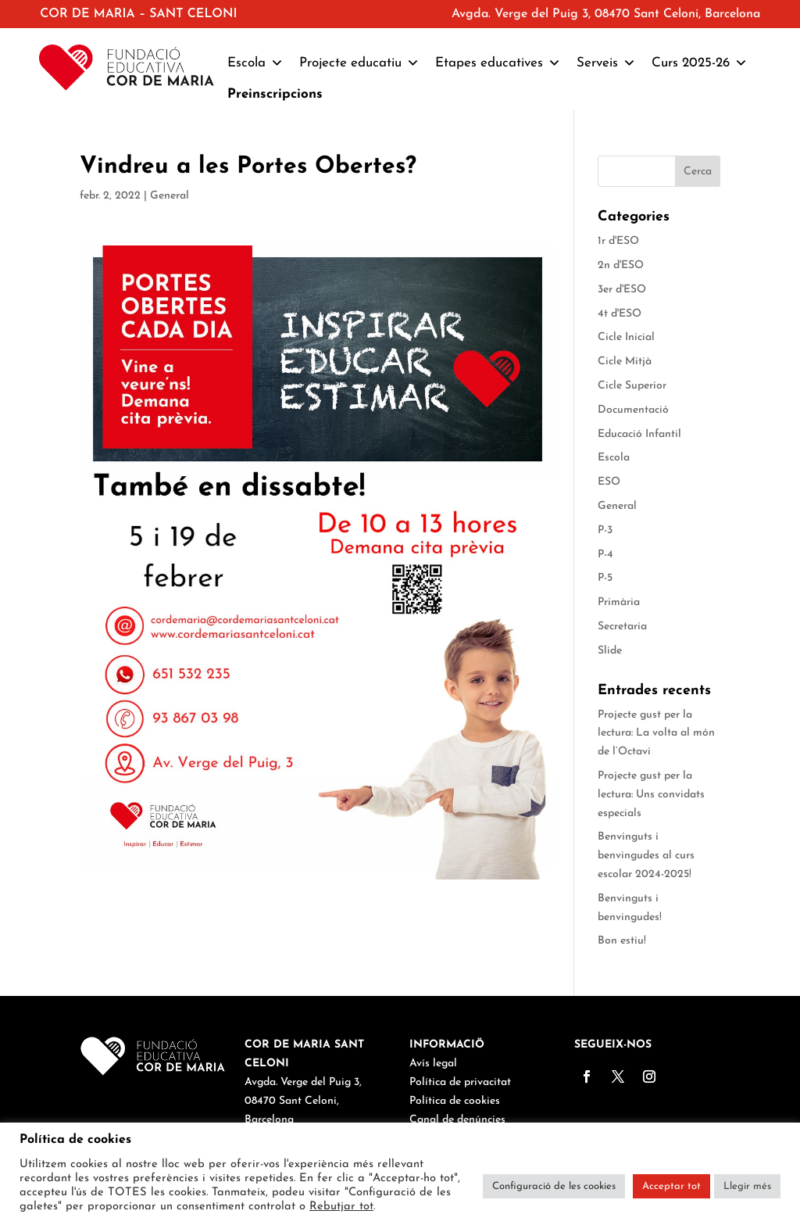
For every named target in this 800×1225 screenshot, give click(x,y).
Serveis (606, 63)
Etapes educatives (498, 63)
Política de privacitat (460, 1082)
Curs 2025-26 (700, 63)
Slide (610, 651)
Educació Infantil (639, 434)
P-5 (605, 578)
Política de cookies (454, 1101)
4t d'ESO (619, 314)
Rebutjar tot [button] (341, 1206)
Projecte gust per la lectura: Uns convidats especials (651, 794)
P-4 (605, 555)
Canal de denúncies (457, 1120)
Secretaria (622, 626)
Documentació (633, 410)
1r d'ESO (618, 241)
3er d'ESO (622, 290)
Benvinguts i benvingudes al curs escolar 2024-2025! (646, 855)
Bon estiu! (622, 941)
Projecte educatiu (359, 63)
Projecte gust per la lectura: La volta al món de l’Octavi (656, 733)
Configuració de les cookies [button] (554, 1186)
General (169, 196)
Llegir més (747, 1186)
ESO (609, 482)
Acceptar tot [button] (671, 1186)
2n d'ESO (621, 265)
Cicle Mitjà (625, 361)
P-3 (605, 530)
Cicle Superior (632, 386)
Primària (619, 602)
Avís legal (433, 1063)
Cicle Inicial (626, 337)
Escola (255, 63)
